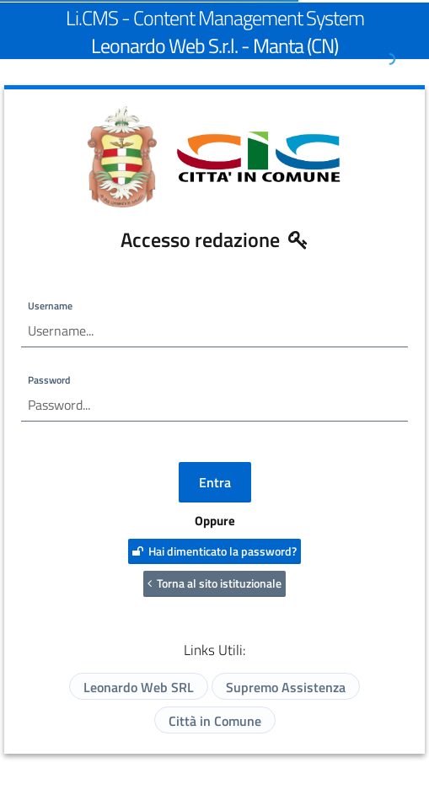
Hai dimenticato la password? (214, 551)
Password (49, 380)
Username (50, 306)
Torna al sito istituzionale (214, 583)
